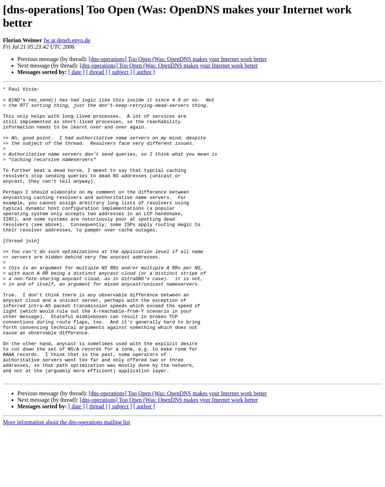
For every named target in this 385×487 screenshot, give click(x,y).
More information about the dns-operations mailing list (66, 481)
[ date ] (76, 72)
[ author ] (144, 72)
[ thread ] (96, 72)
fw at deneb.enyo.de (67, 40)
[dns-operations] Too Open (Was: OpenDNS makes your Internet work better (178, 59)
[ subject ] (120, 72)
